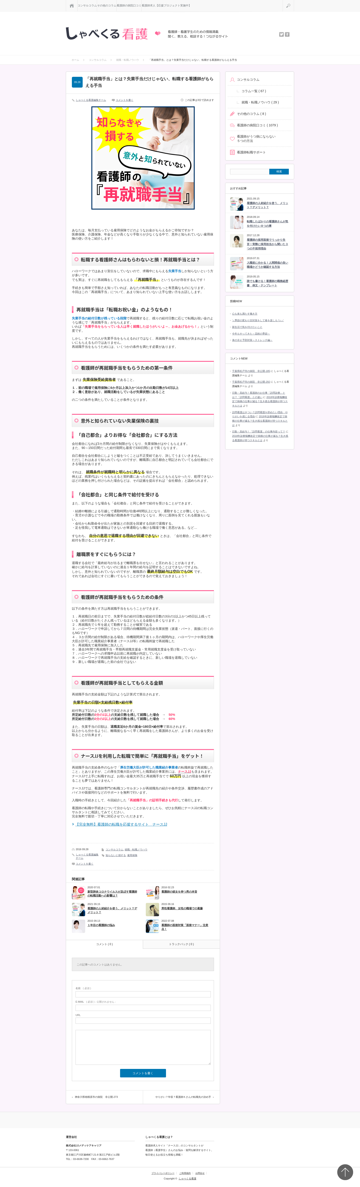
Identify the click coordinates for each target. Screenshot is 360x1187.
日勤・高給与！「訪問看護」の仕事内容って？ (258, 431)
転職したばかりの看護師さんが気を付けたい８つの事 (267, 223)
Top (345, 1172)
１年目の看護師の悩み (101, 925)
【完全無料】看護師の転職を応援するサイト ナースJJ (121, 824)
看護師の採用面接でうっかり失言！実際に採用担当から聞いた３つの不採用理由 (267, 244)
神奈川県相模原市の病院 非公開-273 (96, 1097)
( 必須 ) (83, 988)
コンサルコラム (87, 5)
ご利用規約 (185, 1173)
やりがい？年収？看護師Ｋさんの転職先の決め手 (183, 1097)
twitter (281, 34)
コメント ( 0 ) (104, 944)
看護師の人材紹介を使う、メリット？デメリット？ (112, 910)
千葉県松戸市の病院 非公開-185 (251, 371)
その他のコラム (106, 5)
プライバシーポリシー (163, 1173)
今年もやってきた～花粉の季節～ (251, 333)
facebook (287, 34)
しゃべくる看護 (187, 1178)
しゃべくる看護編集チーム (91, 100)
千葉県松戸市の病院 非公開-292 (251, 381)
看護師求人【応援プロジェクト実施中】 (166, 5)
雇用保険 (132, 855)
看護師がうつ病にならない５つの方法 (256, 139)
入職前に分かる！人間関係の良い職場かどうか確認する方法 (267, 265)
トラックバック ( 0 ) (181, 944)
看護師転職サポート (251, 152)
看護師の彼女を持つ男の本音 (179, 891)
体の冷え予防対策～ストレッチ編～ (252, 340)
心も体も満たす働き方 (244, 313)
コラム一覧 (254, 91)
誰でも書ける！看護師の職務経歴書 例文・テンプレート (267, 283)
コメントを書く (124, 100)
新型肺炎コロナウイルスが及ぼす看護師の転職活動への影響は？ (112, 893)
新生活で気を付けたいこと (247, 327)
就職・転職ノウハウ (136, 849)
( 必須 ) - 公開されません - (96, 1001)
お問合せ (200, 1173)
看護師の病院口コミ (129, 5)
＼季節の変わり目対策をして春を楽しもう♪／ (258, 320)
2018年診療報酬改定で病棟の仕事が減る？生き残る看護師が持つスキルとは (260, 401)
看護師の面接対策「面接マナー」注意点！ (184, 927)
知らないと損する (116, 855)
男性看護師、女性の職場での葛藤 (182, 908)
